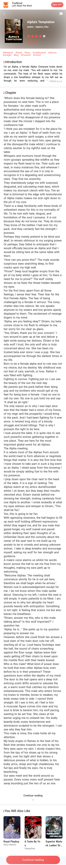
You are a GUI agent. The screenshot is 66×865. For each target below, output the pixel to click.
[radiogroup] (36, 36)
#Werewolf (8, 52)
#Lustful (37, 55)
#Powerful (26, 55)
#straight (7, 55)
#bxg (16, 55)
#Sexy (27, 52)
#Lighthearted (39, 52)
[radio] (29, 36)
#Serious (52, 52)
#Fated (19, 52)
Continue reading (33, 860)
